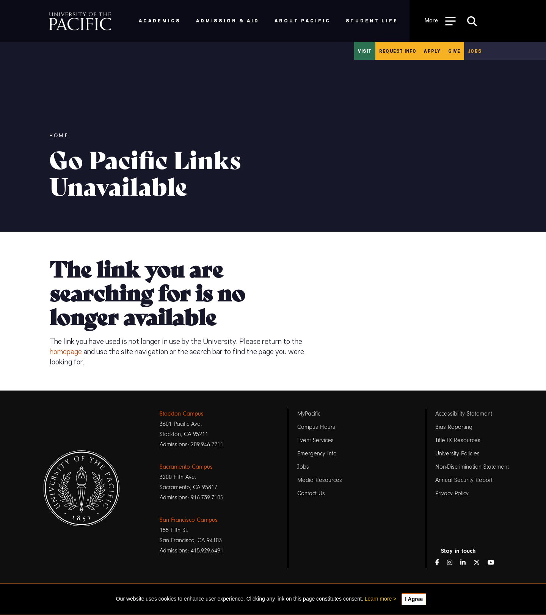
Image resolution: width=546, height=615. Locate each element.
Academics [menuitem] (160, 20)
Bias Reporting (453, 427)
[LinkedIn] (466, 563)
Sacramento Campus (186, 466)
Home (59, 136)
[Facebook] (440, 563)
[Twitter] (480, 563)
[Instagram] (452, 563)
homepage (66, 350)
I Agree (414, 599)
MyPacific (308, 413)
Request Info (397, 51)
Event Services (315, 440)
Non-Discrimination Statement (472, 466)
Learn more (378, 599)
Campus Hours (316, 427)
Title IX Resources (457, 440)
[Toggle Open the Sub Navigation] (440, 20)
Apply (432, 51)
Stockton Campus (182, 413)
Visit (365, 51)
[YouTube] (494, 563)
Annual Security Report (464, 480)
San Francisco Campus (189, 519)
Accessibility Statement (463, 413)
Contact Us (311, 493)
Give (454, 51)
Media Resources (319, 480)
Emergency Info (317, 453)
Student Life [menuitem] (372, 20)
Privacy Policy (452, 493)
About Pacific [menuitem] (302, 20)
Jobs (475, 51)
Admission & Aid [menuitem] (227, 20)
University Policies (457, 453)
